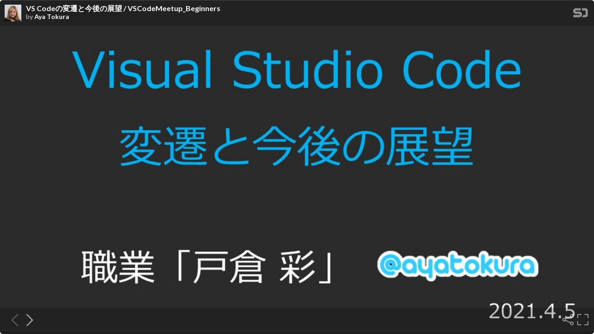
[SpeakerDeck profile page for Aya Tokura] (13, 13)
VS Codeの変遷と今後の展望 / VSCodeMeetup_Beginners (123, 8)
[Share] (567, 319)
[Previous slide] (12, 319)
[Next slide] (26, 319)
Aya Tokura (51, 16)
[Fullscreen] (582, 319)
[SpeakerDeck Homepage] (580, 14)
